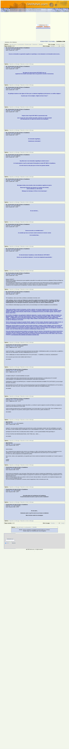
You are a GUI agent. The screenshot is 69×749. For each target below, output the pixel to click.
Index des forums (12, 44)
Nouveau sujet (28, 44)
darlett (12, 49)
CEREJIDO (13, 274)
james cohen (14, 346)
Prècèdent (58, 44)
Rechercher (34, 44)
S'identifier (41, 44)
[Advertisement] (14, 26)
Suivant (62, 44)
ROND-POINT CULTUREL (47, 41)
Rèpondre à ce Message (14, 64)
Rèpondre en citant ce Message (26, 64)
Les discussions (21, 44)
